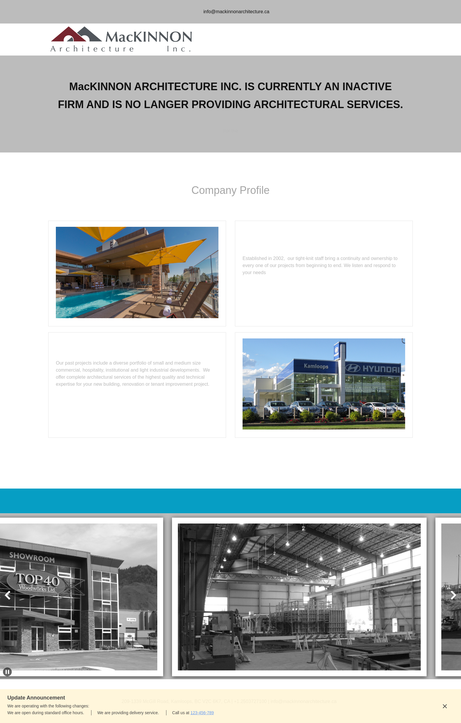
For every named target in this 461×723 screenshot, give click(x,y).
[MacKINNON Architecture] (121, 39)
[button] (293, 586)
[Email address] (235, 11)
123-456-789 (202, 712)
